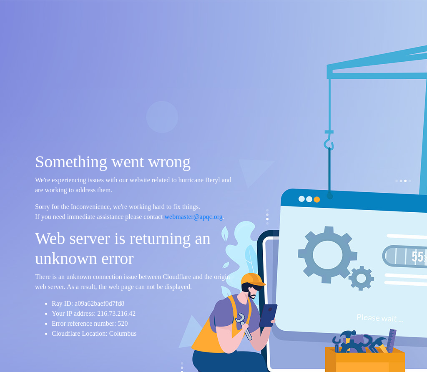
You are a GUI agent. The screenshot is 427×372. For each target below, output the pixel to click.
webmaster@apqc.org (194, 216)
